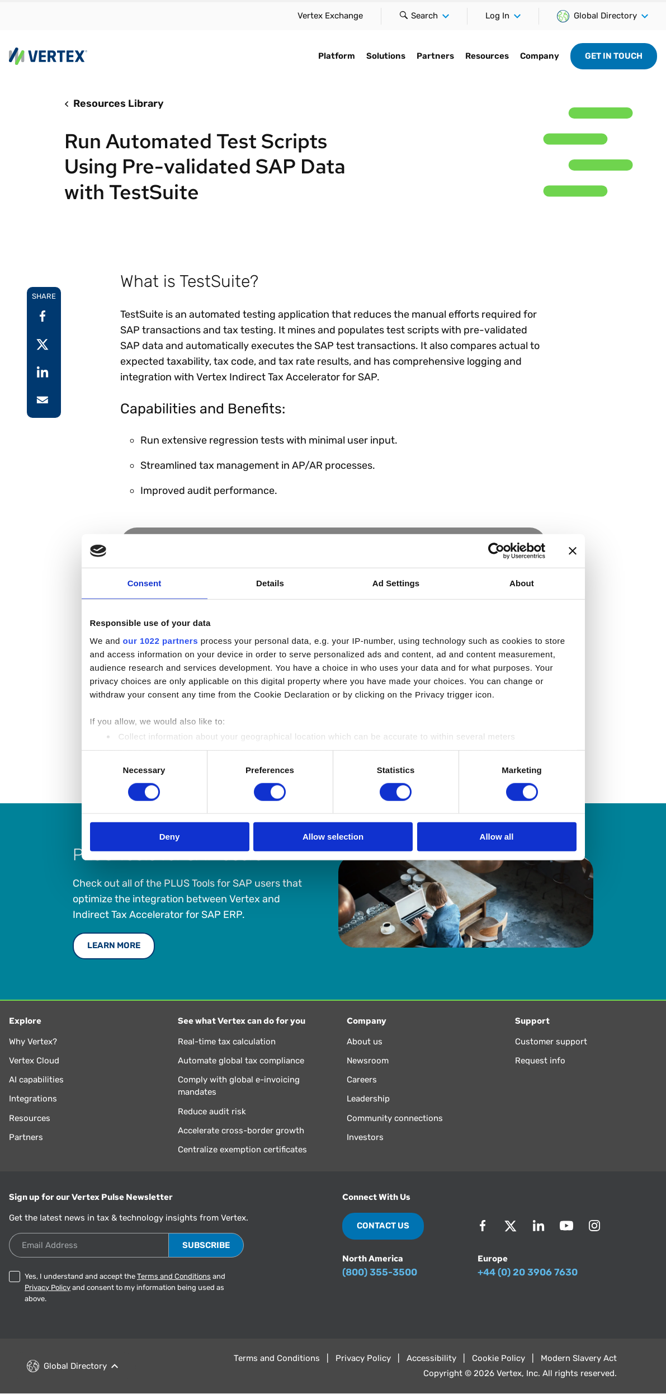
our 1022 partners (160, 640)
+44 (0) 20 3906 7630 (528, 1272)
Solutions (385, 56)
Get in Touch (614, 56)
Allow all (497, 836)
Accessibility (431, 1358)
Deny (169, 836)
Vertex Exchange (330, 16)
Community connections (395, 1118)
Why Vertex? (33, 1042)
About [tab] (521, 583)
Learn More (113, 945)
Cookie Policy (498, 1358)
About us (364, 1042)
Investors (365, 1137)
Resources (487, 56)
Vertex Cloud (34, 1061)
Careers (362, 1080)
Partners (435, 56)
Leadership (368, 1099)
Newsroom (368, 1061)
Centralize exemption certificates (242, 1150)
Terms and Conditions (174, 1276)
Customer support (551, 1042)
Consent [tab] (144, 583)
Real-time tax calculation (227, 1042)
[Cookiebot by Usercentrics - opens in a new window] (496, 551)
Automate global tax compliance (241, 1061)
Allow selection (333, 836)
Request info (540, 1061)
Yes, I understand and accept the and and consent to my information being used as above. (125, 1287)
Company (539, 56)
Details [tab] (270, 583)
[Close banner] (573, 551)
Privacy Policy (47, 1287)
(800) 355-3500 (379, 1272)
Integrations (33, 1099)
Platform (336, 56)
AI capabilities (36, 1080)
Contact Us (383, 1226)
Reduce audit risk (212, 1111)
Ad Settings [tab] (395, 583)
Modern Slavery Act (579, 1358)
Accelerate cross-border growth (241, 1130)
